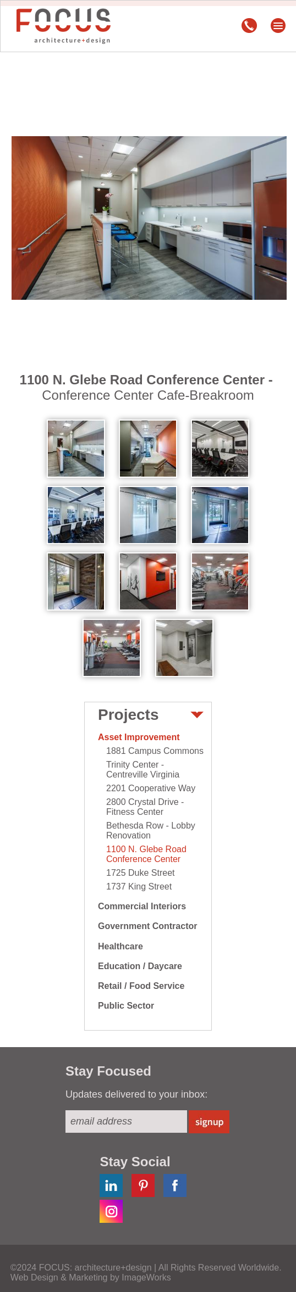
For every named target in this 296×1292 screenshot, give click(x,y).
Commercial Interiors (142, 906)
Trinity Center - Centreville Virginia (142, 769)
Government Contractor (147, 926)
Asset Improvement (139, 737)
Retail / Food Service (141, 986)
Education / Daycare (140, 966)
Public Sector (126, 1005)
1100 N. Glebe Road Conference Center (146, 854)
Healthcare (120, 946)
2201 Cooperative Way (150, 788)
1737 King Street (139, 886)
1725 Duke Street (140, 872)
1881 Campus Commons (155, 751)
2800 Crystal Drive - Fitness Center (145, 806)
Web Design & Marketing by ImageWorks (90, 1277)
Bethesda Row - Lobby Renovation (150, 830)
